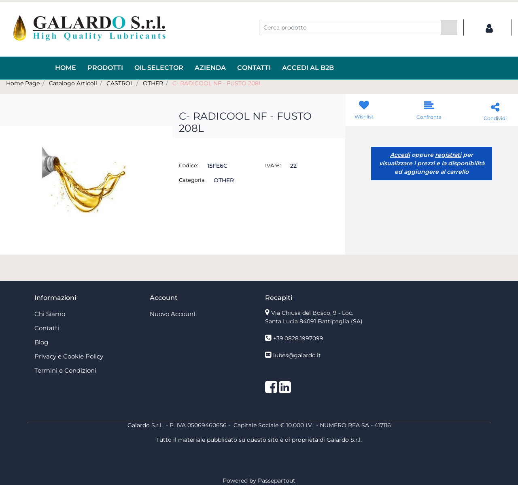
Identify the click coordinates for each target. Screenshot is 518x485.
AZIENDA (210, 68)
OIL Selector (158, 68)
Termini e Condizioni (65, 370)
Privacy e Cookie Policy (68, 356)
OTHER (153, 83)
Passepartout (276, 480)
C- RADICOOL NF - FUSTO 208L (217, 83)
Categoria (192, 180)
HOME (65, 68)
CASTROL (120, 83)
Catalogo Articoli (73, 83)
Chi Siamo (49, 314)
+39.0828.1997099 (298, 338)
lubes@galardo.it (297, 355)
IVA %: (273, 165)
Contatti (254, 68)
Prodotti (105, 68)
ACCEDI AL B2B (308, 68)
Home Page (23, 83)
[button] (449, 27)
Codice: (188, 165)
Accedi (400, 154)
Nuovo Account (173, 314)
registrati (448, 154)
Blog (41, 342)
